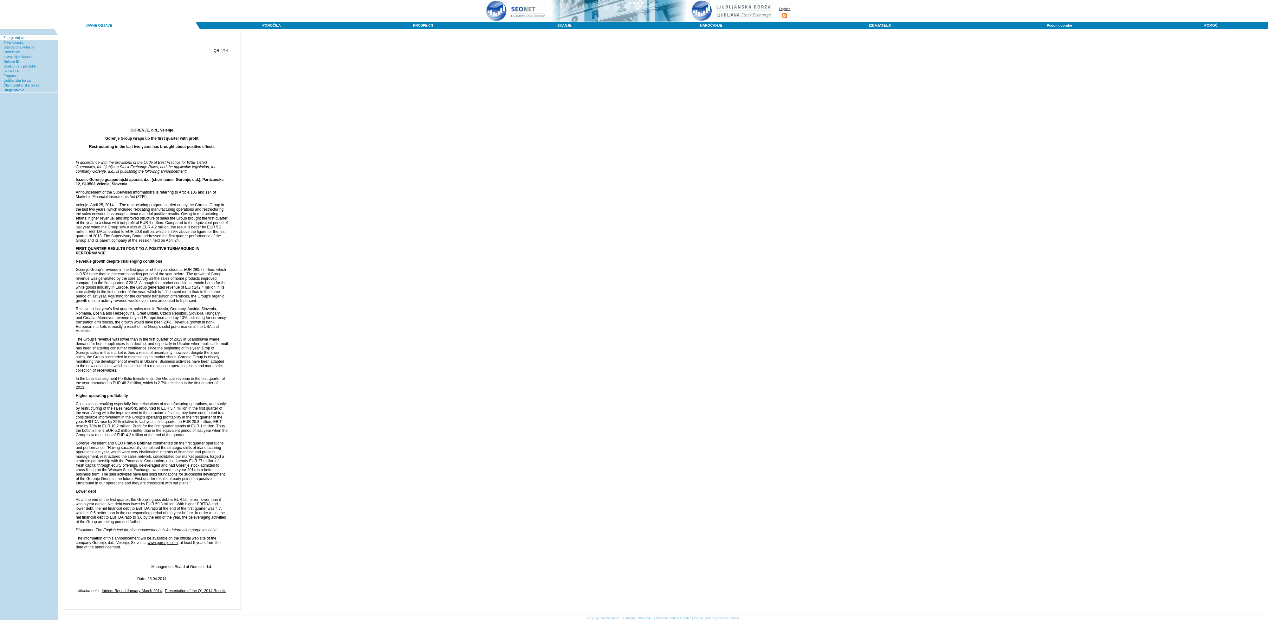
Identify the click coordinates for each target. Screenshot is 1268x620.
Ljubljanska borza (17, 80)
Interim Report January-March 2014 (132, 591)
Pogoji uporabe (1059, 25)
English (784, 9)
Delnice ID (11, 61)
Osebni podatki (728, 618)
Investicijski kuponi (17, 57)
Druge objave (13, 90)
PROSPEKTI (423, 25)
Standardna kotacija (18, 47)
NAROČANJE (711, 25)
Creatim (685, 618)
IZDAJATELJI (880, 25)
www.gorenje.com (163, 542)
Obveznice (11, 52)
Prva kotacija (13, 42)
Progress (10, 76)
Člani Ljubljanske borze (21, 85)
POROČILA (271, 25)
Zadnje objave (14, 38)
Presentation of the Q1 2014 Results (195, 591)
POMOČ (1211, 25)
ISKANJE (564, 25)
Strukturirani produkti (19, 66)
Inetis (672, 618)
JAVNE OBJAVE (99, 25)
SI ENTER (11, 71)
